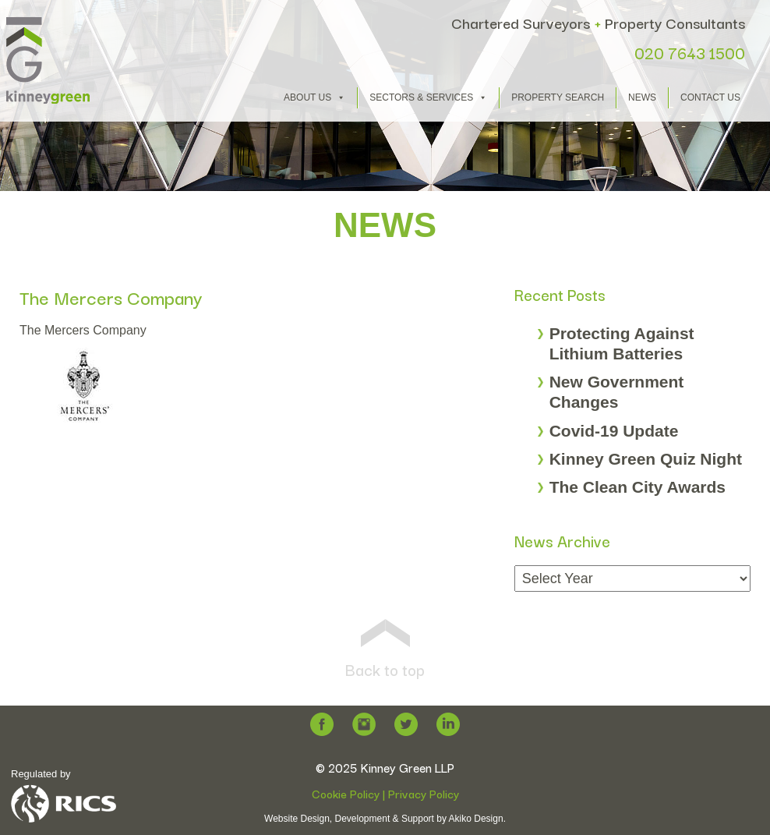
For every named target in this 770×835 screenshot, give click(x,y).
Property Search (557, 97)
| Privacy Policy (419, 793)
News (642, 97)
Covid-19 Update (614, 431)
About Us (314, 97)
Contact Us (710, 97)
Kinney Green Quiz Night (645, 459)
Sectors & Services (428, 97)
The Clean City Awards (637, 487)
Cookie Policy (346, 793)
